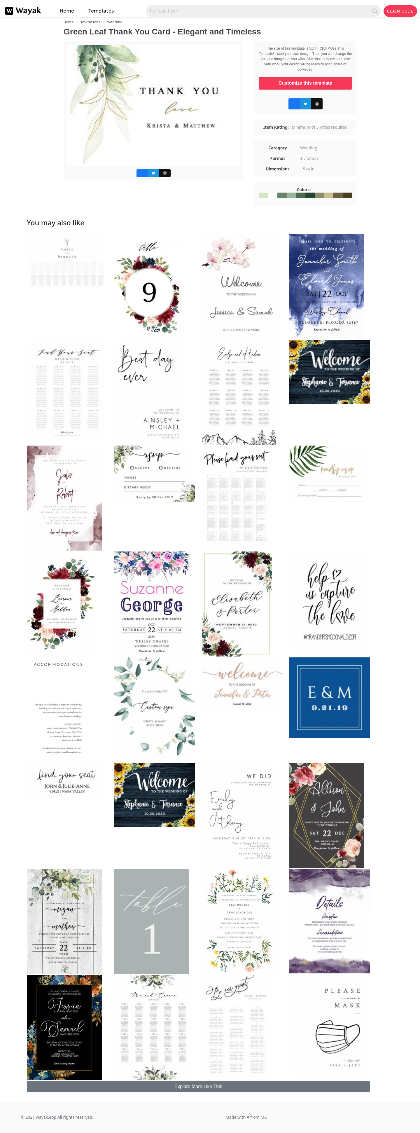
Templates (101, 11)
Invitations (90, 22)
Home (67, 11)
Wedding (115, 22)
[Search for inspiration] (260, 10)
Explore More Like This (198, 1086)
